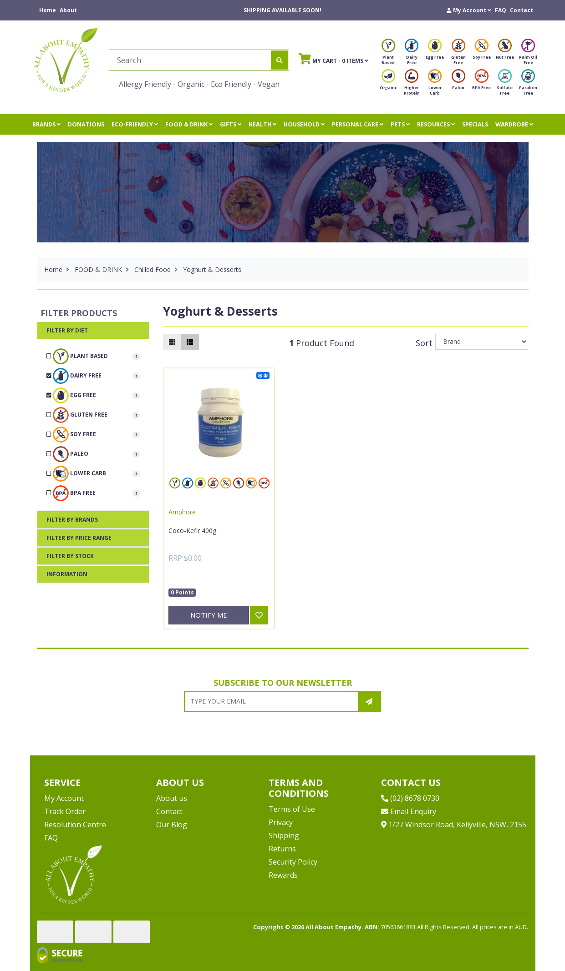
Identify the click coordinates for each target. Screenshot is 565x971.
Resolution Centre (75, 825)
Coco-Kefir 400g (192, 530)
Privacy (281, 822)
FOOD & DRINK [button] (189, 124)
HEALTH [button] (262, 124)
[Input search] (190, 60)
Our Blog (171, 825)
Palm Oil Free (528, 54)
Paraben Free (528, 85)
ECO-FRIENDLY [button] (135, 124)
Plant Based (388, 54)
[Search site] (279, 60)
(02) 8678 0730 (410, 798)
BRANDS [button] (46, 124)
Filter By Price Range (79, 538)
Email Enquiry (408, 811)
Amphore (182, 512)
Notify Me (208, 614)
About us (171, 798)
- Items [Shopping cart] (333, 59)
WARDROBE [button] (514, 124)
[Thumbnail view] (172, 342)
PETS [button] (400, 124)
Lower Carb (435, 85)
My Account (64, 798)
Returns (282, 849)
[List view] (190, 342)
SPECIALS (475, 124)
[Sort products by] (482, 342)
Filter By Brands (72, 519)
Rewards (283, 875)
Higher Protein (412, 85)
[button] (469, 10)
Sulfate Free (505, 85)
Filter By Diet (67, 330)
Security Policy (293, 862)
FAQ (500, 10)
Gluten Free (458, 54)
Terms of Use (292, 809)
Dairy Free (411, 54)
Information (66, 574)
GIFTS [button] (230, 124)
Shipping (284, 835)
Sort (424, 342)
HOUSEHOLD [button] (304, 124)
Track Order (65, 811)
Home (47, 10)
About (68, 10)
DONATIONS (86, 124)
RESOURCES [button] (436, 124)
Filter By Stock (70, 556)
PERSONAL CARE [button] (357, 124)
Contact (521, 10)
